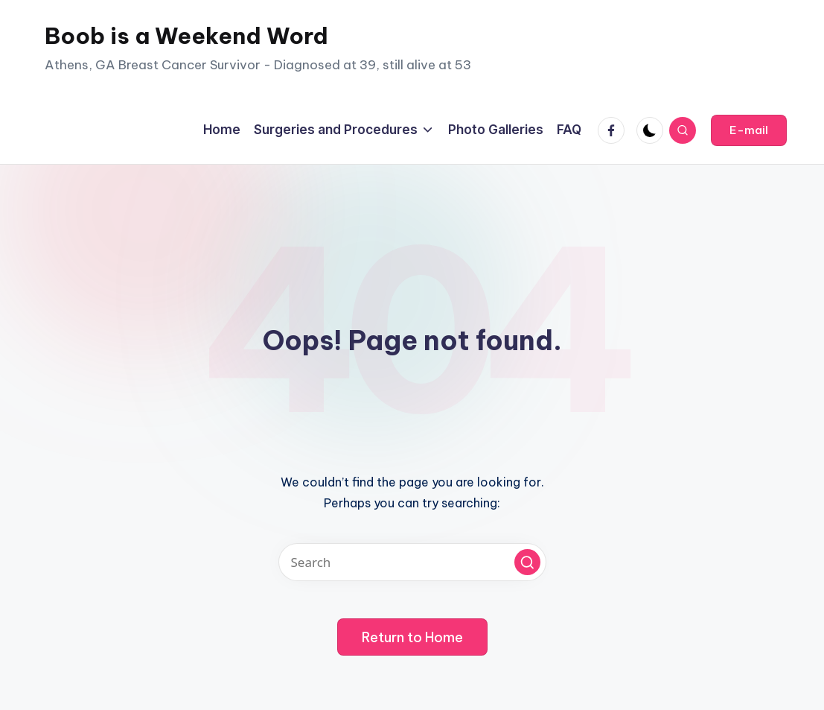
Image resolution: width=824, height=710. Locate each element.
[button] (749, 130)
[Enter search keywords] (412, 562)
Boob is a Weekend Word (186, 36)
